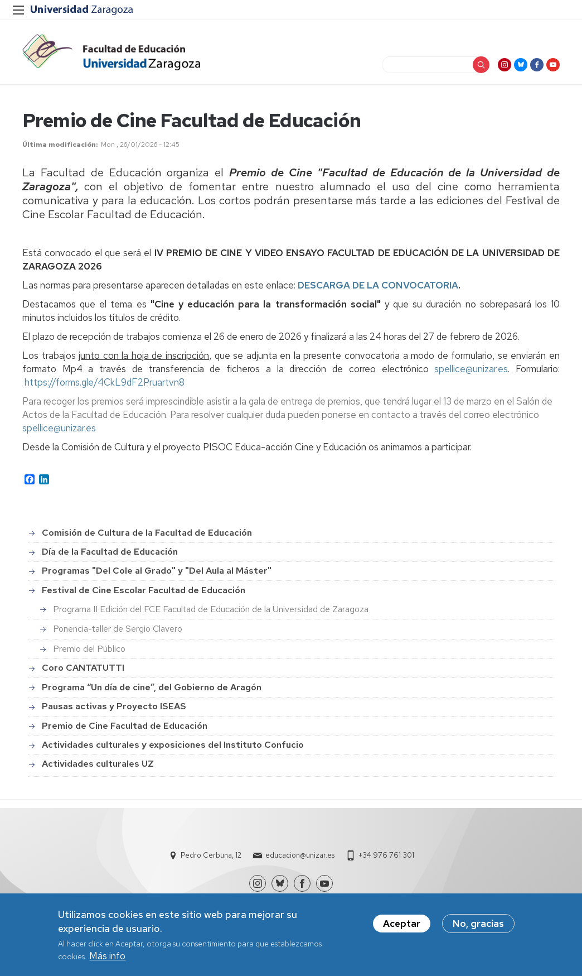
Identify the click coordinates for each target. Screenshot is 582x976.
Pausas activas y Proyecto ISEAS (114, 706)
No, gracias (478, 926)
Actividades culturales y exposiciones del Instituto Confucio (173, 745)
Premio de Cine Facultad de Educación (124, 726)
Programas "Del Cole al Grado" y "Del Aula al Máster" (156, 570)
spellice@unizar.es (471, 369)
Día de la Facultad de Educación (110, 551)
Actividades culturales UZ (98, 764)
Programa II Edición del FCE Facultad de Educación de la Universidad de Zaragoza (210, 609)
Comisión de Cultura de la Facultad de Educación (147, 533)
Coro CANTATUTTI (83, 668)
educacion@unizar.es (299, 855)
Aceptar (401, 926)
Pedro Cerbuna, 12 (211, 855)
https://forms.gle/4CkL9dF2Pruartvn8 (105, 382)
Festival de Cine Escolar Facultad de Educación (143, 590)
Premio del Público (89, 649)
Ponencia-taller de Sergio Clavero (117, 628)
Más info (107, 959)
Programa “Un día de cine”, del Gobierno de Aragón (151, 687)
